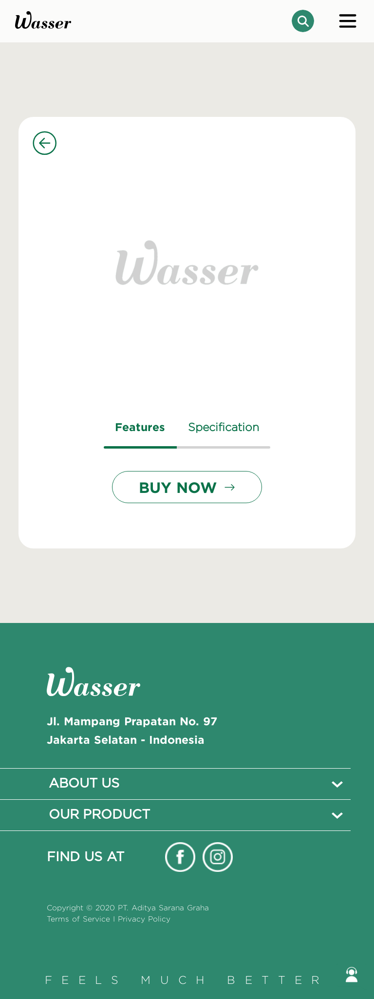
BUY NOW (187, 487)
